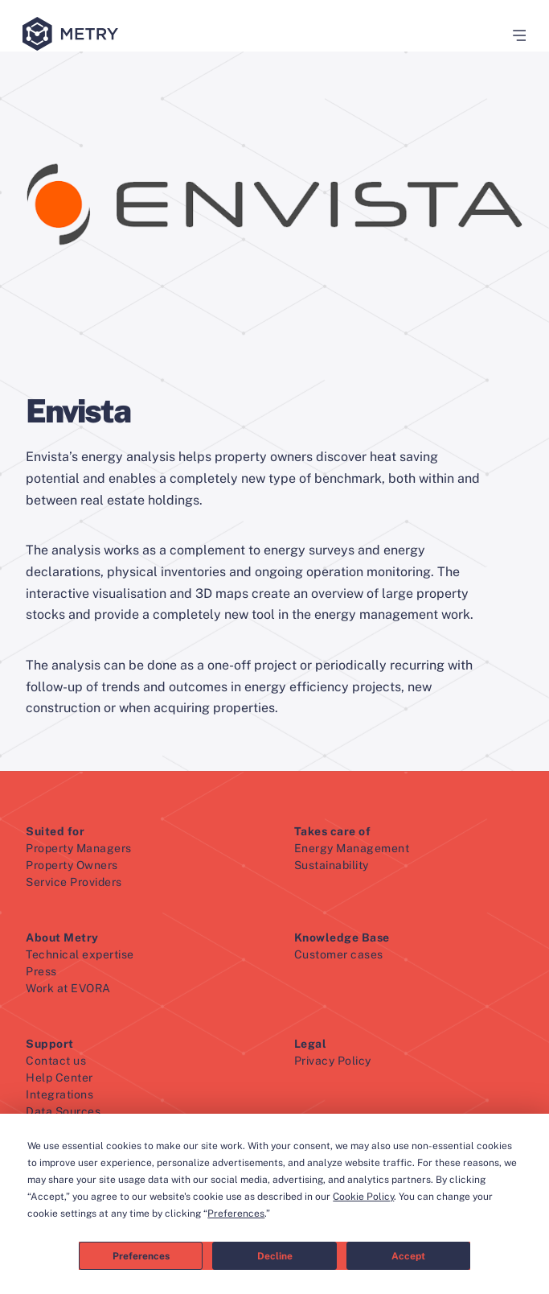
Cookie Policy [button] (363, 1196)
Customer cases (338, 954)
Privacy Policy (332, 1060)
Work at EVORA (68, 988)
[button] (513, 35)
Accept (408, 1256)
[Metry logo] (74, 35)
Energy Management (352, 848)
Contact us (56, 1060)
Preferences (141, 1256)
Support (50, 1043)
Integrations (59, 1094)
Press (41, 971)
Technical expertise (80, 954)
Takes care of (332, 831)
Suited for (55, 831)
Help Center (59, 1077)
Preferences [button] (235, 1213)
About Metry (62, 937)
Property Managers (79, 848)
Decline (275, 1256)
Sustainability (331, 865)
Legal (310, 1043)
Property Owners (72, 865)
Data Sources (63, 1111)
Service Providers (74, 882)
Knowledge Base (342, 937)
